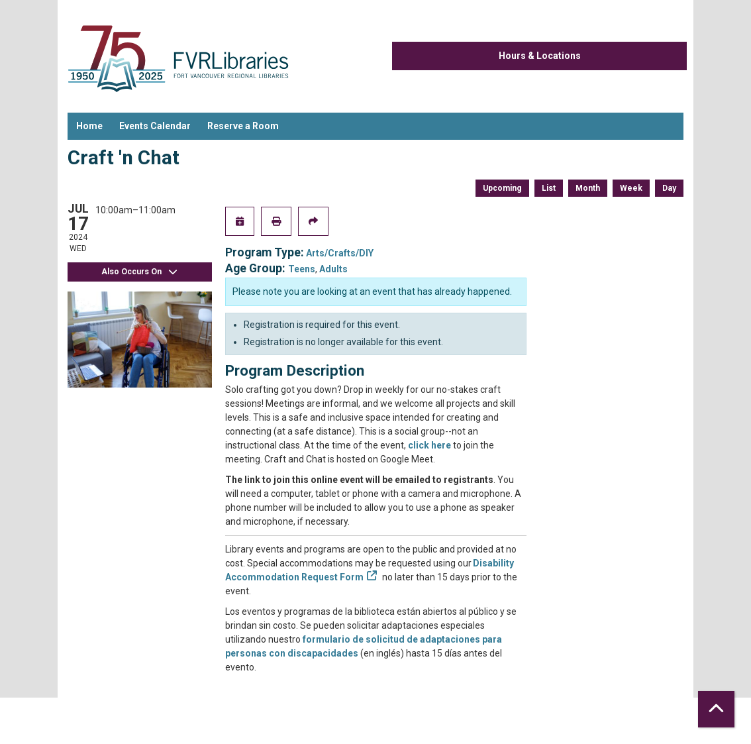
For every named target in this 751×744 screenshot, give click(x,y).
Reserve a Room (243, 126)
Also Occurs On (139, 272)
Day (669, 188)
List (549, 188)
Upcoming (502, 188)
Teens (301, 269)
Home (89, 126)
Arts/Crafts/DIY (340, 253)
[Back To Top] (716, 709)
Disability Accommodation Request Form (369, 570)
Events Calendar (155, 126)
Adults (333, 269)
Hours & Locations (540, 55)
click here (429, 445)
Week (631, 188)
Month (588, 188)
